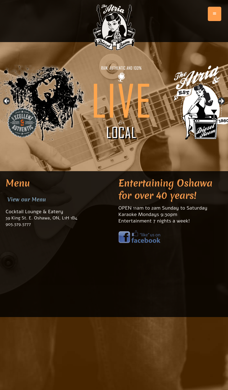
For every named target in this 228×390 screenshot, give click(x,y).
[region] (114, 103)
